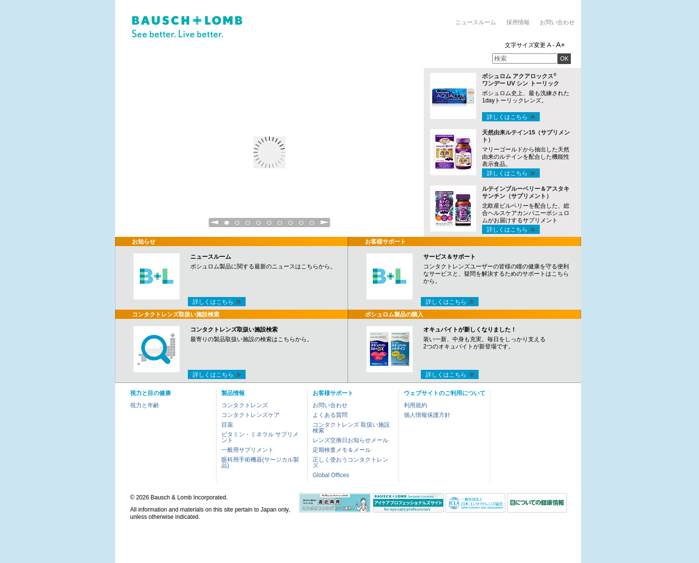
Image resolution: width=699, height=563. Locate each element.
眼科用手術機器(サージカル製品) (260, 462)
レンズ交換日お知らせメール (350, 440)
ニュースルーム (475, 22)
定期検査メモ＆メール (342, 450)
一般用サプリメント (247, 450)
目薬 (227, 424)
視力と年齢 (144, 405)
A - (550, 45)
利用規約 (415, 405)
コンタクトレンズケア (250, 415)
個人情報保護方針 (427, 415)
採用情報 (518, 22)
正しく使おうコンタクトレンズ (350, 462)
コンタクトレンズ (244, 405)
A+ (560, 44)
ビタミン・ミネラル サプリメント (260, 437)
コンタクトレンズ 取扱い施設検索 (351, 427)
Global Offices (331, 475)
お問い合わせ (557, 22)
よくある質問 (330, 415)
